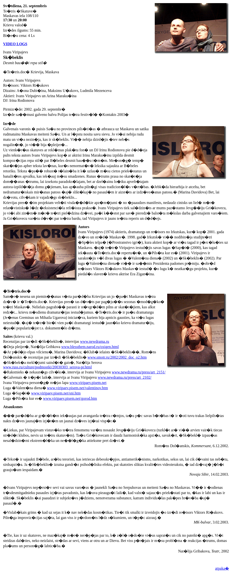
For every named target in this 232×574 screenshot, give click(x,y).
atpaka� (222, 568)
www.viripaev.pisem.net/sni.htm (56, 393)
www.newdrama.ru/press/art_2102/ (125, 377)
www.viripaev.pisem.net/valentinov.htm (77, 388)
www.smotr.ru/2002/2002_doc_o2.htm (117, 357)
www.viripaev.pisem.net (87, 383)
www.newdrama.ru (94, 341)
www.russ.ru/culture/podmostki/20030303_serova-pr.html (47, 367)
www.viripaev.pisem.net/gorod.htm (70, 398)
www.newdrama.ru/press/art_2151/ (139, 372)
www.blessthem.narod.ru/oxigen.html (90, 347)
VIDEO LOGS (15, 44)
